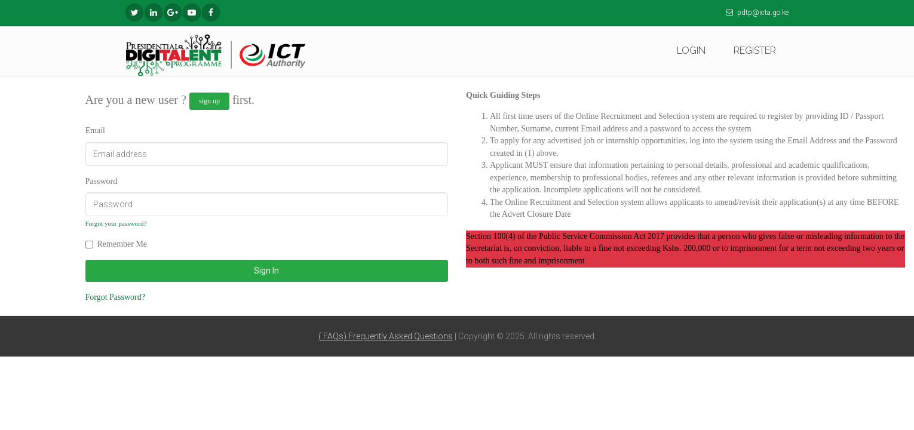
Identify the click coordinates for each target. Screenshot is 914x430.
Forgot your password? (116, 223)
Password (101, 181)
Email (95, 130)
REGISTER (755, 50)
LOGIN (691, 50)
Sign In (266, 270)
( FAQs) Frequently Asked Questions (385, 336)
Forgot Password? (115, 297)
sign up (209, 101)
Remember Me (122, 243)
